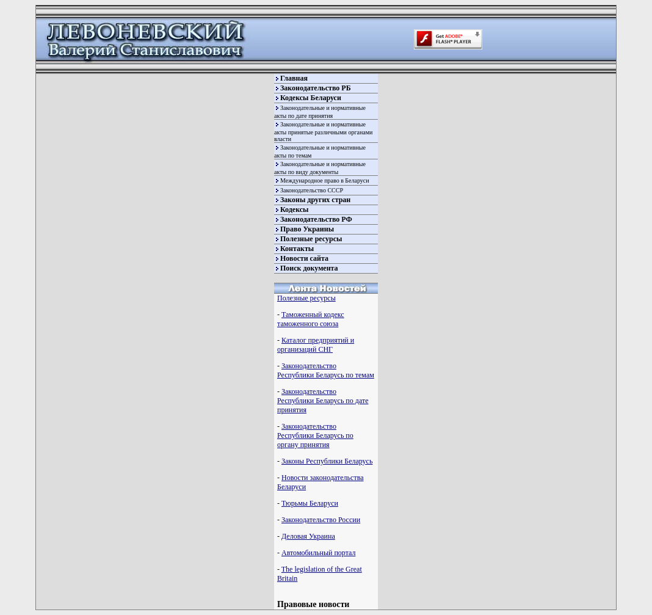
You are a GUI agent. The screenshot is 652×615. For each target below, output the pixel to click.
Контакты (297, 248)
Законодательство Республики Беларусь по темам (325, 370)
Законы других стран (315, 199)
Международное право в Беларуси (324, 180)
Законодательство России (320, 519)
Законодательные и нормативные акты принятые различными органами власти (323, 131)
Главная (294, 78)
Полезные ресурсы (311, 239)
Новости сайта (304, 258)
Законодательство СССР (311, 190)
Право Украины (307, 229)
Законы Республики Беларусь (326, 461)
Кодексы (294, 209)
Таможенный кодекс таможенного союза (310, 319)
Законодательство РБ (315, 88)
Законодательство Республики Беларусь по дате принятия (322, 400)
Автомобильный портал (318, 552)
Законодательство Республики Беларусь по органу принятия (315, 435)
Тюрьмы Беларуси (309, 503)
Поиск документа (309, 268)
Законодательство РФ (316, 219)
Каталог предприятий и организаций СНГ (315, 345)
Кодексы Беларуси (310, 97)
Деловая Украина (308, 536)
